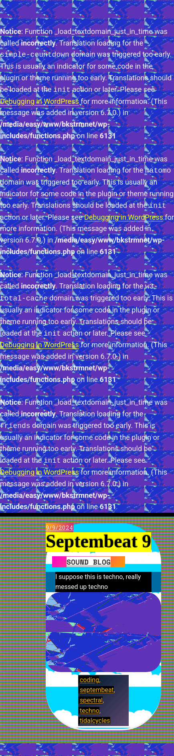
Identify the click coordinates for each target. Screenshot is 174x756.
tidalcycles (95, 720)
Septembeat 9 (98, 541)
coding (89, 680)
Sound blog (89, 562)
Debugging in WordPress (39, 101)
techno (89, 710)
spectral (91, 700)
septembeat (97, 690)
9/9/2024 (59, 527)
